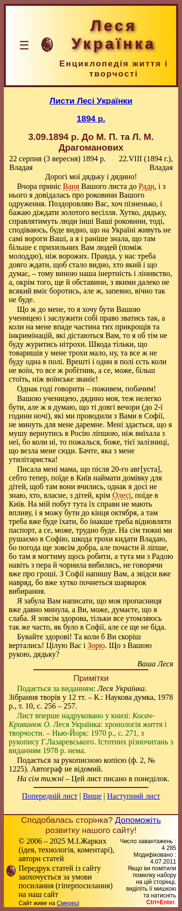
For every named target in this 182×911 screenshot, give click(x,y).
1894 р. (91, 119)
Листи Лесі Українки (91, 101)
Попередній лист (49, 796)
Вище (92, 796)
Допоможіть (138, 820)
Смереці (68, 903)
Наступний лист (133, 796)
